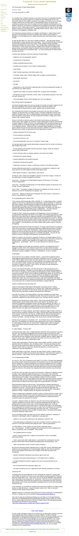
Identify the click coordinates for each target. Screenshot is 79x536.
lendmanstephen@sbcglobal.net (46, 494)
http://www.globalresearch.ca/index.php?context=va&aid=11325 (30, 503)
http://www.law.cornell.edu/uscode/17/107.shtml (33, 522)
